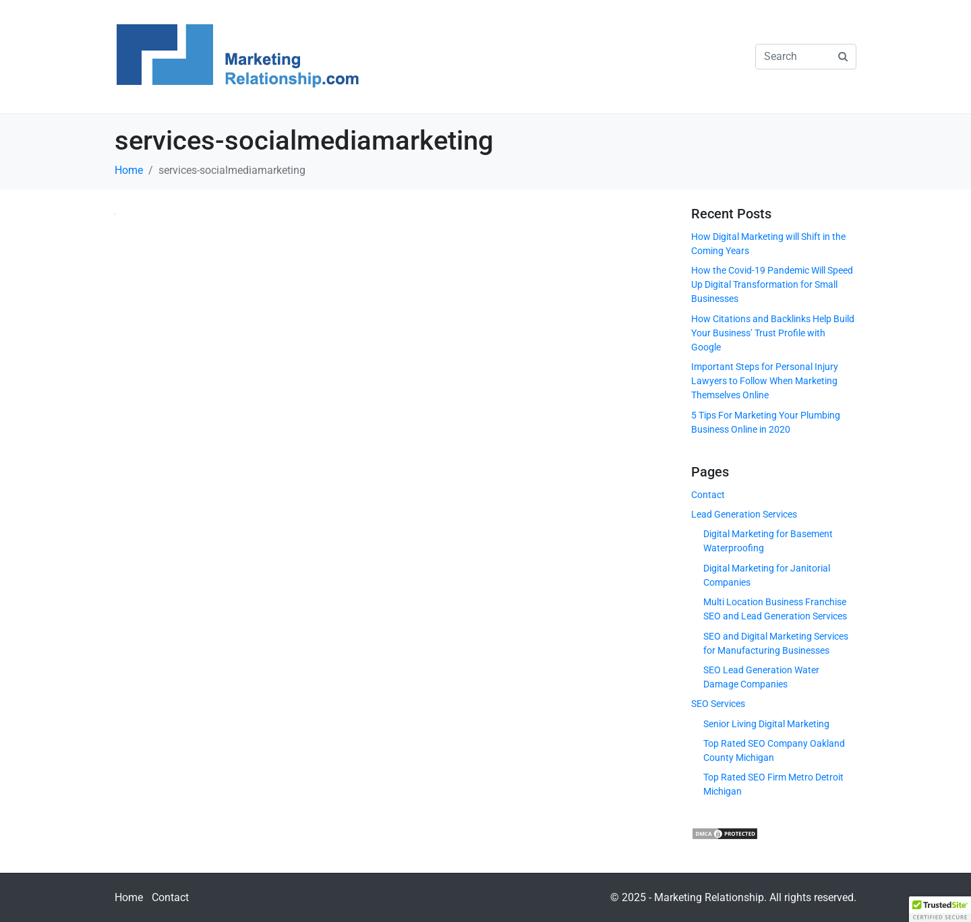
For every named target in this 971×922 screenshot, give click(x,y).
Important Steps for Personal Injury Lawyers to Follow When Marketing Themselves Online (764, 380)
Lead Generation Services (744, 514)
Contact (708, 494)
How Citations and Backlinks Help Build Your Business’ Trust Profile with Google (772, 332)
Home (129, 897)
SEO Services (718, 703)
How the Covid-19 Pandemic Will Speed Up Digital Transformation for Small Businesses (772, 284)
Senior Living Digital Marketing (766, 723)
